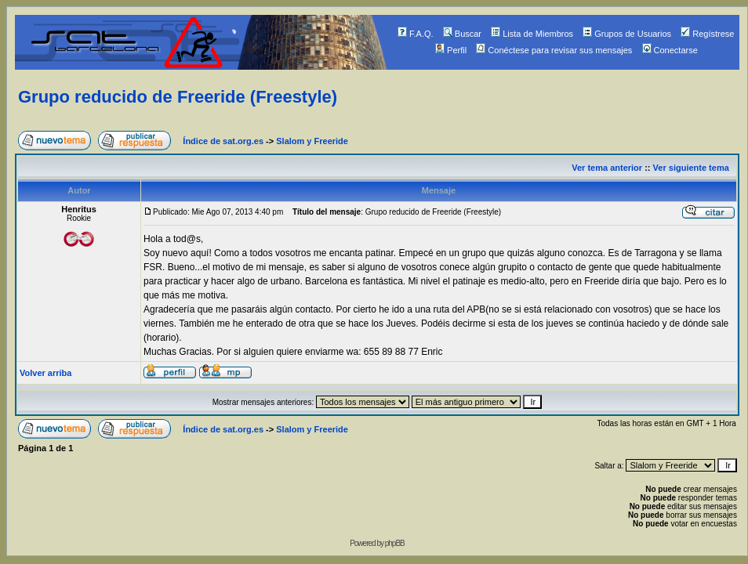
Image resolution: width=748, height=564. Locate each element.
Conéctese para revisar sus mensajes (554, 50)
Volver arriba (45, 373)
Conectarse (670, 50)
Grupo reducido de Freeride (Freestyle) (177, 97)
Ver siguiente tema (691, 167)
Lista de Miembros (532, 33)
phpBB (395, 543)
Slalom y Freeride (312, 141)
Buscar (462, 33)
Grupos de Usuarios (627, 33)
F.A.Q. (416, 33)
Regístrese (707, 33)
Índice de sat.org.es (223, 141)
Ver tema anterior (607, 167)
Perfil (451, 50)
